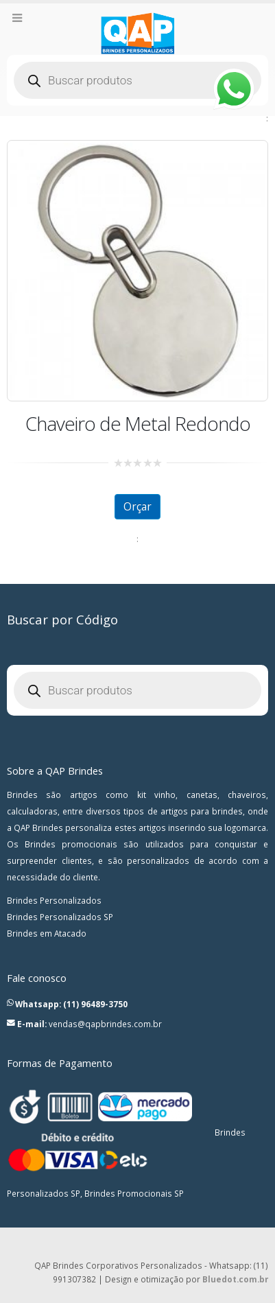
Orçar (137, 506)
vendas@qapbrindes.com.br (105, 1023)
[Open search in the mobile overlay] (137, 80)
